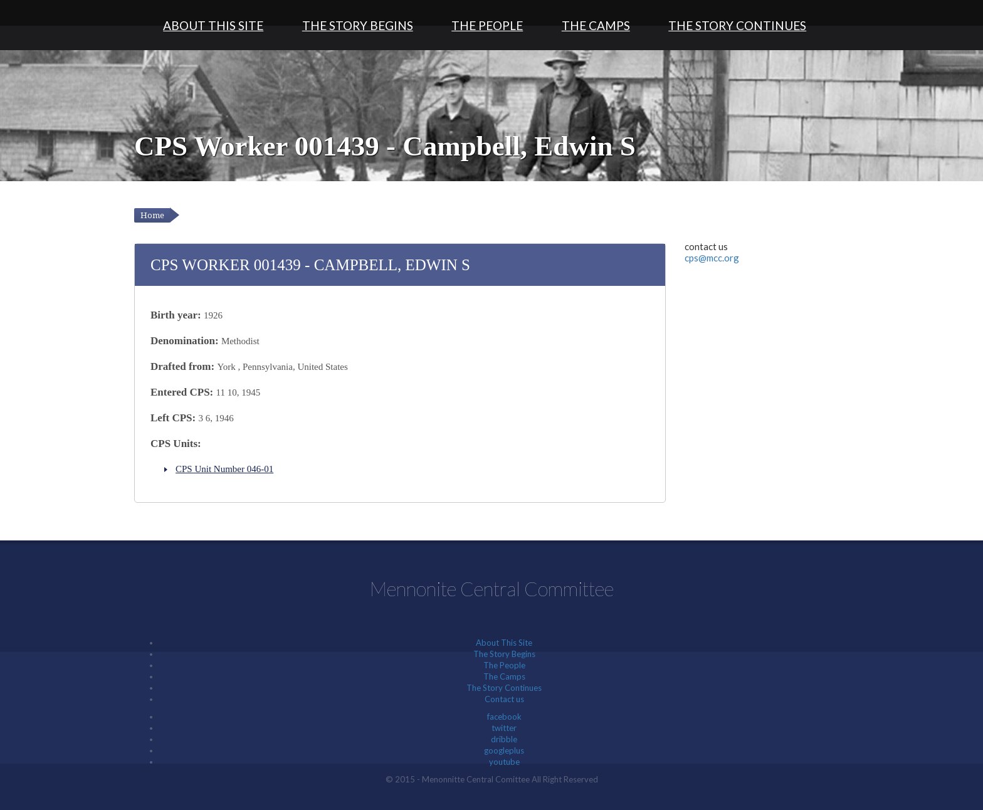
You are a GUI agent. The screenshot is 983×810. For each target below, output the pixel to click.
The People (487, 25)
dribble (504, 739)
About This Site (213, 25)
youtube (504, 762)
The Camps (596, 25)
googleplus (504, 750)
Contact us (504, 699)
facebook (504, 717)
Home (152, 215)
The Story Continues (737, 25)
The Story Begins (357, 25)
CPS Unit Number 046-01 (224, 469)
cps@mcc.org (712, 257)
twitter (504, 728)
